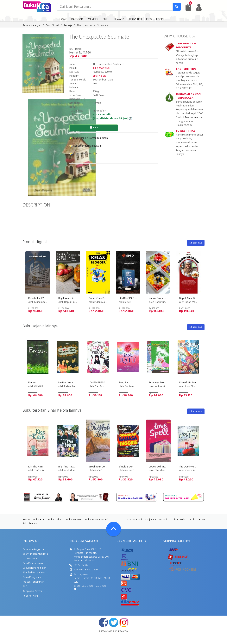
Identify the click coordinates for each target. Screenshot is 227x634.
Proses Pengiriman (33, 582)
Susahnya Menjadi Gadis (162, 382)
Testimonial (191, 117)
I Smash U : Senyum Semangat (196, 382)
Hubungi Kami (30, 596)
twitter (113, 622)
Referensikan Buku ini (83, 153)
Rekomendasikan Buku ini (85, 146)
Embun (32, 382)
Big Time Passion (67, 467)
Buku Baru (39, 519)
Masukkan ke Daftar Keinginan (88, 138)
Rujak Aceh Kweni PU (70, 298)
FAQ (25, 586)
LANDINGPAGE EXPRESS (133, 298)
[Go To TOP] (113, 529)
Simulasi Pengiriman (34, 572)
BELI (94, 127)
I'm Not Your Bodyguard (72, 382)
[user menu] (199, 7)
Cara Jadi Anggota (33, 549)
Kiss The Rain (35, 467)
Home (26, 519)
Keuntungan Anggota (35, 554)
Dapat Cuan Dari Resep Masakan (197, 298)
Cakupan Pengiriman (34, 568)
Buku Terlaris (55, 519)
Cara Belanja (29, 558)
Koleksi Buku (197, 519)
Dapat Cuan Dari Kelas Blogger (106, 298)
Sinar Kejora (100, 76)
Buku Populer (74, 519)
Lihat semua (195, 243)
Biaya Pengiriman (32, 577)
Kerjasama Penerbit (156, 519)
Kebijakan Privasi (32, 591)
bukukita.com (120, 631)
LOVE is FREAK (97, 382)
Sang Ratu (124, 382)
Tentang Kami (134, 519)
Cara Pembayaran (32, 563)
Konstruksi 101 (36, 298)
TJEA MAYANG (101, 68)
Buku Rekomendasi (96, 519)
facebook (103, 622)
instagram (124, 622)
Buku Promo (29, 523)
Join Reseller (179, 519)
